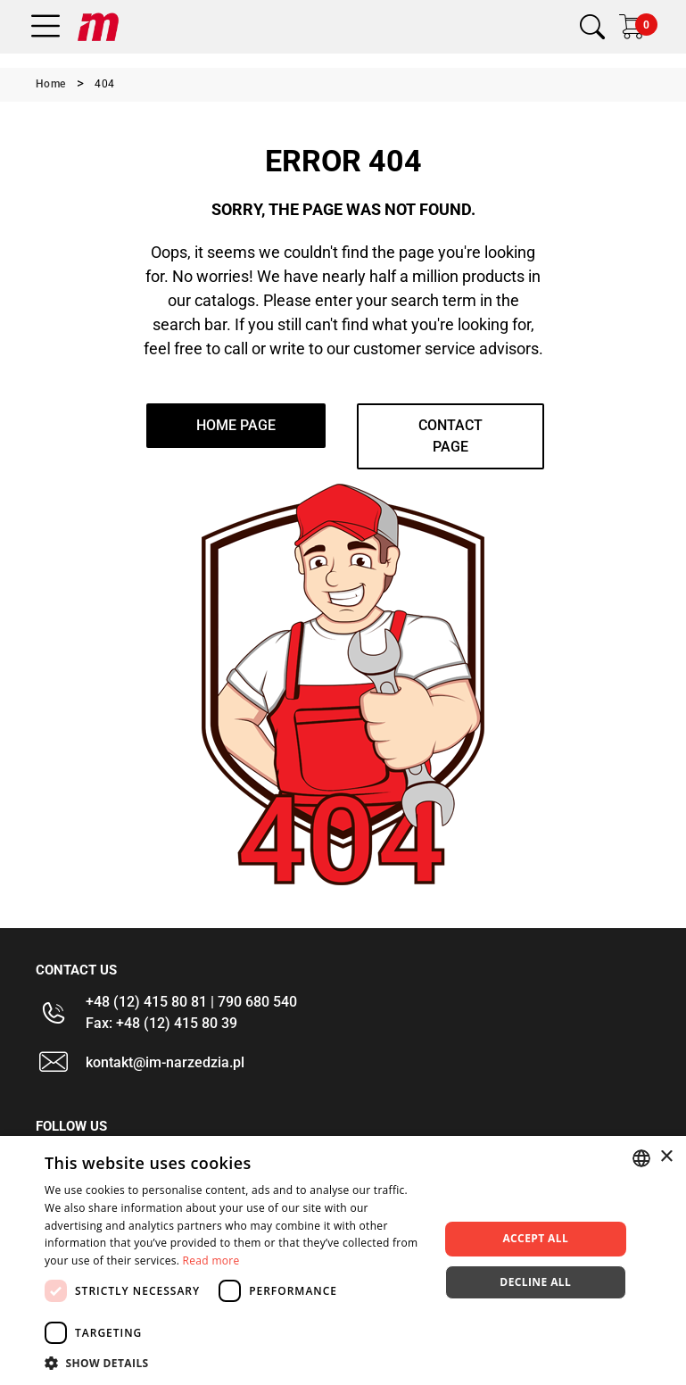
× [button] (666, 1157)
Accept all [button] (535, 1238)
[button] (235, 1363)
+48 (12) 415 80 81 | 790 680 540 (191, 1001)
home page (236, 425)
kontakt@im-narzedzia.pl (165, 1062)
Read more (211, 1260)
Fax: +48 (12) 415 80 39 (161, 1023)
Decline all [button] (535, 1282)
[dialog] (343, 1260)
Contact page (450, 436)
